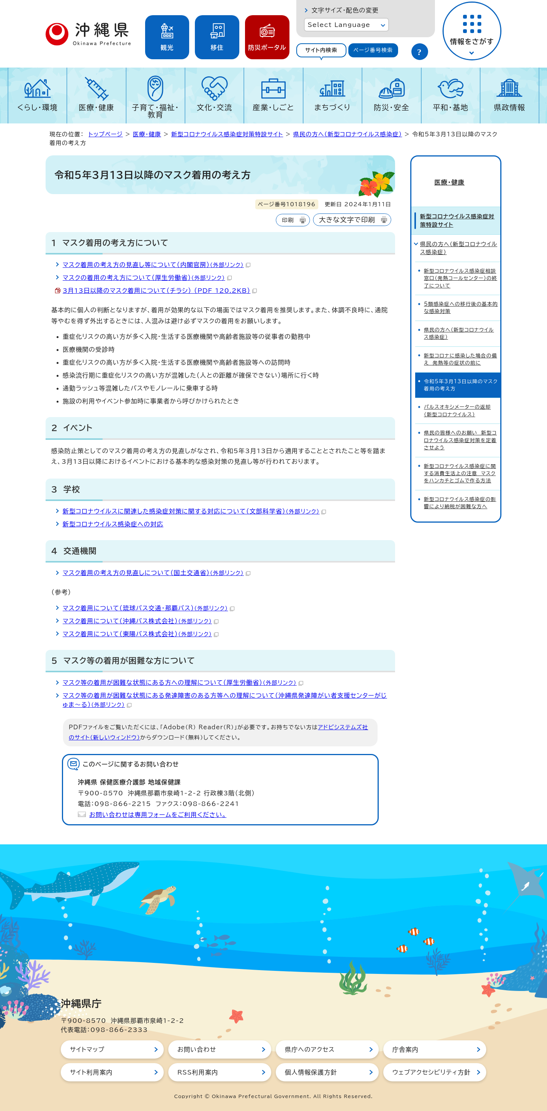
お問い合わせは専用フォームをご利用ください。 (157, 815)
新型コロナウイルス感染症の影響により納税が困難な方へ (460, 490)
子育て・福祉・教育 (155, 111)
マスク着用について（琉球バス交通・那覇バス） (148, 608)
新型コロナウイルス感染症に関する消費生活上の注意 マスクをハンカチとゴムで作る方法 (460, 461)
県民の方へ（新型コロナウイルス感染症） (347, 134)
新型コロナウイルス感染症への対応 (113, 524)
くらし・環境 (37, 107)
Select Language (339, 25)
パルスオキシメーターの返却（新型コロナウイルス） (457, 398)
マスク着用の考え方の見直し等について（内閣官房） (156, 265)
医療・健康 (96, 107)
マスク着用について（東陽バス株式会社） (140, 634)
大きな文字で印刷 (347, 220)
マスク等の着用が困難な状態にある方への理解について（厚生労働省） (183, 683)
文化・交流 (214, 107)
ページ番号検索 (373, 50)
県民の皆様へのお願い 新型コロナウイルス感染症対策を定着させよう (460, 427)
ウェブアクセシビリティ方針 (431, 1072)
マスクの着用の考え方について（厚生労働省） (147, 278)
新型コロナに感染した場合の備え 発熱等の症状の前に (460, 346)
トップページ (106, 134)
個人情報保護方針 (311, 1072)
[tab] (321, 50)
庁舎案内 (405, 1049)
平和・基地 (450, 107)
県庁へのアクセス (310, 1049)
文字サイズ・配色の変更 (345, 10)
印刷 (288, 220)
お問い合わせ (196, 1049)
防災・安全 (391, 107)
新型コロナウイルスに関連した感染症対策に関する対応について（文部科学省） (194, 511)
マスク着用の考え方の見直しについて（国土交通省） (156, 573)
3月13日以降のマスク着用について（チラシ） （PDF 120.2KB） (160, 291)
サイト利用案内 (91, 1072)
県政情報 (509, 107)
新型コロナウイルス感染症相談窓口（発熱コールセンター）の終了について (460, 265)
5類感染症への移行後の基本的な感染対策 (461, 295)
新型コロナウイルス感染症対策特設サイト (227, 134)
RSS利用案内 (197, 1072)
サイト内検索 (321, 50)
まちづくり (332, 107)
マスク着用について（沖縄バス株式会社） (140, 621)
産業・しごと (273, 107)
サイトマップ (87, 1049)
